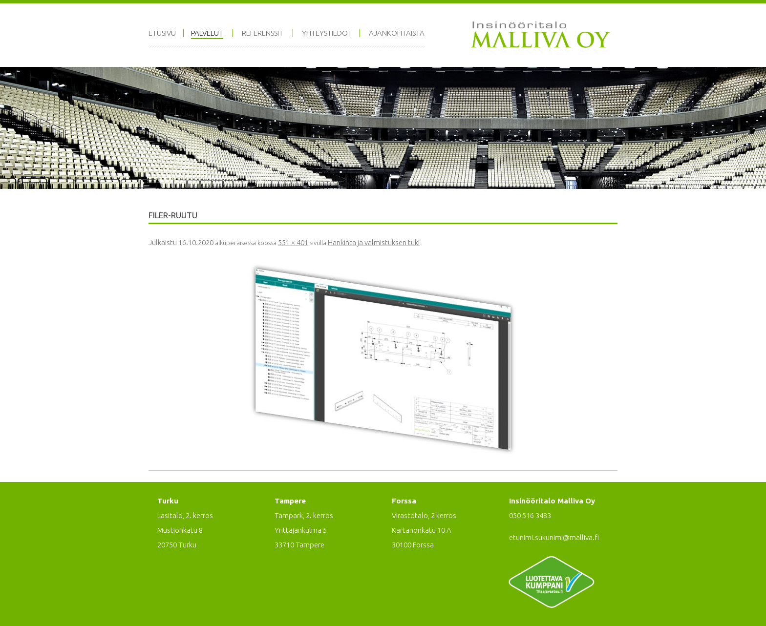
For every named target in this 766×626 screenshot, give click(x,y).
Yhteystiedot (327, 33)
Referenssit (262, 33)
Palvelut (207, 33)
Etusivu (162, 33)
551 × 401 (293, 242)
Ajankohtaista (397, 33)
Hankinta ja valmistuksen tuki (374, 242)
